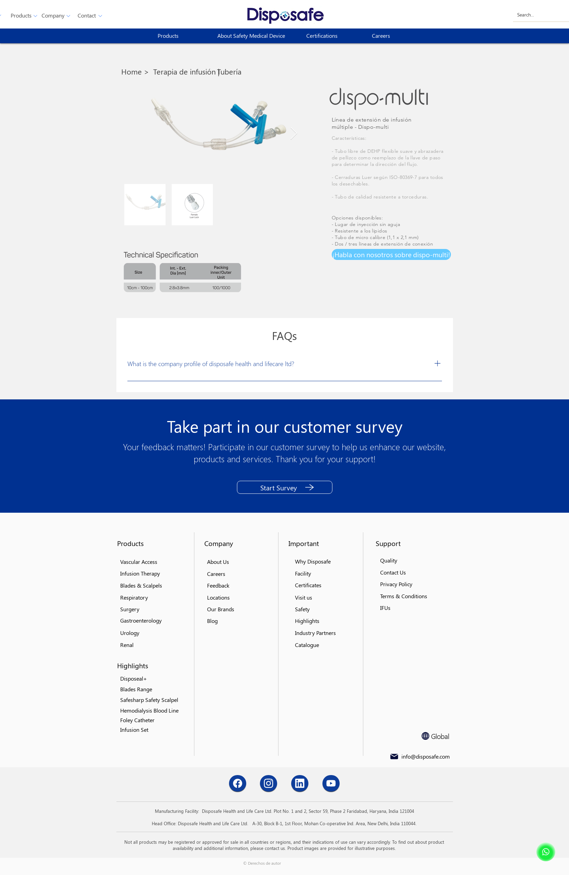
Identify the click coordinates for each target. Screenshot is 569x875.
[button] (21, 16)
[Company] (53, 16)
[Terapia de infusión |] (186, 71)
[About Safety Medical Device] (254, 36)
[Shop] (545, 851)
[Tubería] (230, 71)
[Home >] (136, 71)
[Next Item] (294, 133)
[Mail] (394, 756)
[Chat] (237, 783)
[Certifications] (331, 36)
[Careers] (397, 36)
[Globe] (425, 736)
